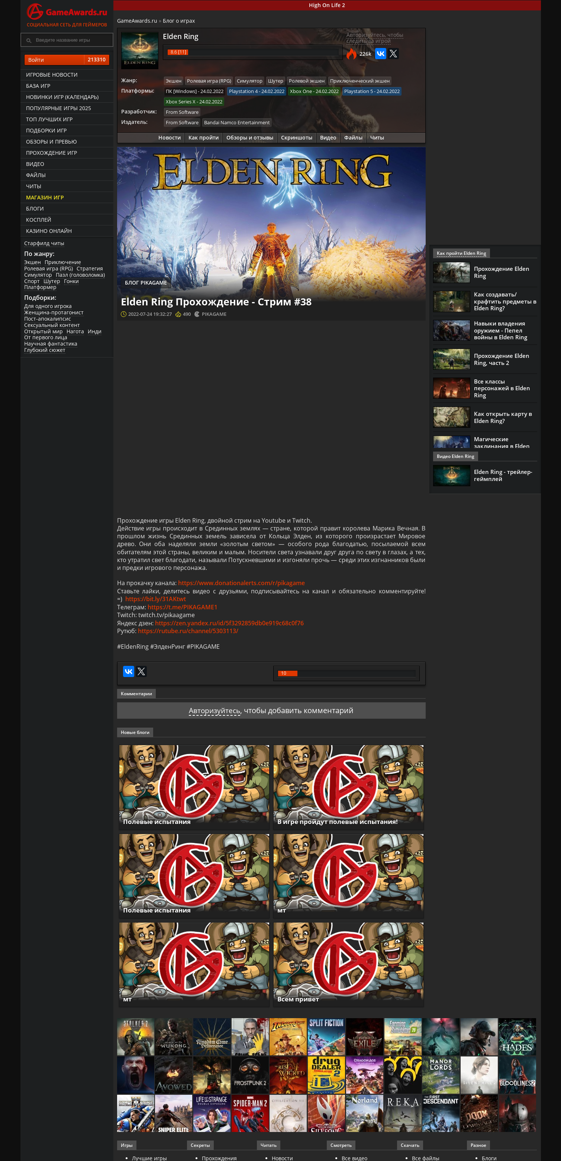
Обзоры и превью (51, 141)
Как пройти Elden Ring (461, 253)
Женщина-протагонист (54, 312)
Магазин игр (45, 197)
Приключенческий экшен (360, 80)
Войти (67, 60)
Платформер (40, 287)
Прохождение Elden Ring (501, 272)
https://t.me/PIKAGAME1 (182, 610)
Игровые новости (52, 74)
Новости (169, 136)
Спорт (32, 281)
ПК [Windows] (181, 90)
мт (282, 914)
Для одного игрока (48, 306)
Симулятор (38, 274)
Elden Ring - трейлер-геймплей (503, 475)
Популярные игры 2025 (58, 108)
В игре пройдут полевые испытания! (342, 826)
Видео (35, 163)
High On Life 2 (327, 5)
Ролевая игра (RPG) (48, 268)
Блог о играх (179, 20)
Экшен (32, 262)
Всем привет (299, 1003)
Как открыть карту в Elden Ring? (503, 417)
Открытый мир (43, 331)
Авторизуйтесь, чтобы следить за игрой (374, 38)
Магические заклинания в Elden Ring (502, 446)
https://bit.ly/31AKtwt (155, 602)
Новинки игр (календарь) (62, 96)
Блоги (35, 208)
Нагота (75, 331)
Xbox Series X (181, 101)
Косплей (38, 219)
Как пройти (203, 136)
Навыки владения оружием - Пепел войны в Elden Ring (500, 330)
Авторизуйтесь (215, 715)
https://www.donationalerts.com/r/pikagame (241, 585)
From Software (182, 111)
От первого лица (45, 337)
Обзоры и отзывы (249, 136)
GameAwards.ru (137, 20)
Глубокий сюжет (44, 349)
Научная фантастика (50, 343)
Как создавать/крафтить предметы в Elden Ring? (505, 301)
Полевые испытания (159, 826)
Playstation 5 (358, 90)
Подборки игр (46, 130)
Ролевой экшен (307, 80)
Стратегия (90, 268)
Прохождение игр (51, 152)
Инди (94, 331)
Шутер (51, 281)
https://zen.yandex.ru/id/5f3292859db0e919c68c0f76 (229, 627)
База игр (38, 85)
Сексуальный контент (52, 324)
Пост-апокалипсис (47, 318)
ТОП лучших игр (49, 119)
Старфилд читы (44, 243)
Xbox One (301, 90)
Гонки (71, 281)
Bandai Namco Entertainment (237, 121)
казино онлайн (49, 230)
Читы (33, 186)
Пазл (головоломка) (80, 274)
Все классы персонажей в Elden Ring (502, 388)
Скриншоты (296, 136)
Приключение (63, 262)
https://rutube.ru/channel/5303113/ (188, 635)
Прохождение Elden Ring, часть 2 (501, 359)
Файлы (36, 175)
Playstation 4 (243, 90)
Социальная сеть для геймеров (67, 14)
